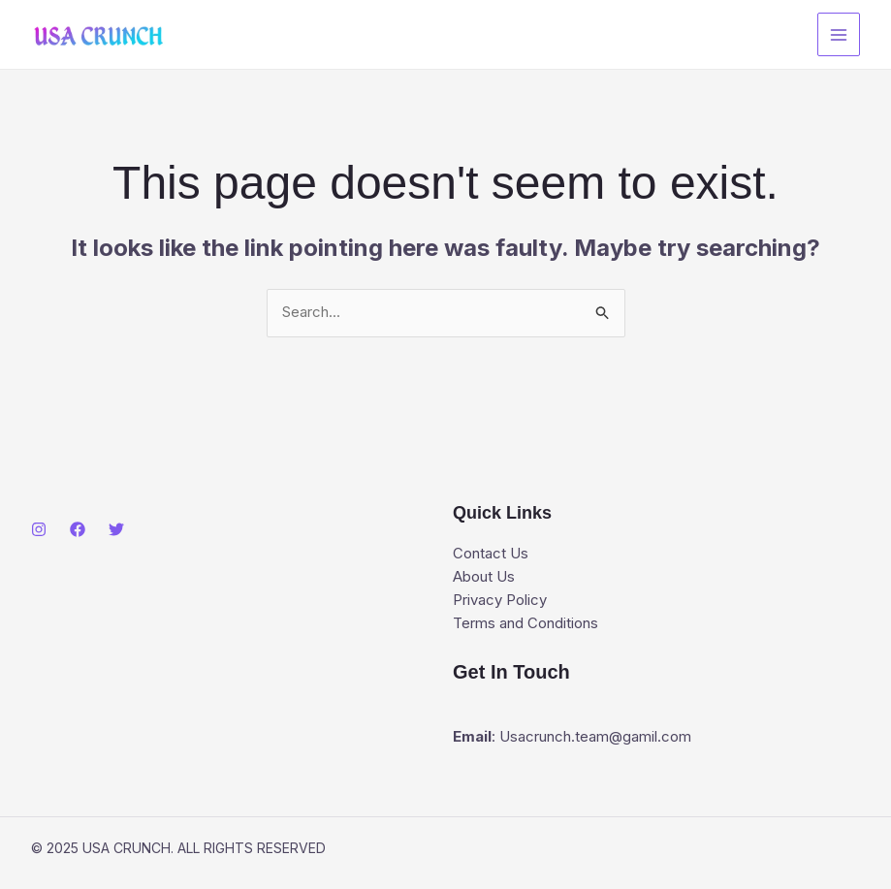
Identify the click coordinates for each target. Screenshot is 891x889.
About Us (484, 577)
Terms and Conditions (525, 624)
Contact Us (490, 554)
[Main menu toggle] (839, 34)
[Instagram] (39, 530)
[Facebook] (77, 530)
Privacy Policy (500, 600)
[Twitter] (116, 530)
